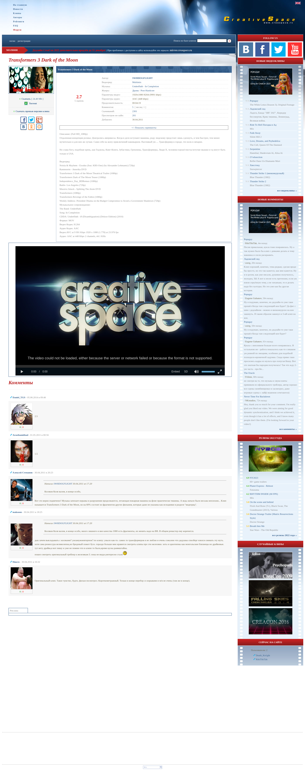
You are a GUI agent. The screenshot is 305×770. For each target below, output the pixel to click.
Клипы (17, 13)
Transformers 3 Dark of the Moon (75, 69)
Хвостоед (254, 165)
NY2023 (254, 477)
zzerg (247, 262)
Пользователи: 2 (259, 650)
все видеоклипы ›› (287, 190)
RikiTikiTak (251, 243)
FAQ (15, 25)
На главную (20, 5)
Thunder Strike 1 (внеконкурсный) (267, 173)
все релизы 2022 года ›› (284, 535)
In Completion (152, 86)
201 (134, 115)
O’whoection (256, 157)
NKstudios (250, 400)
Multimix (136, 82)
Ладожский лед (257, 108)
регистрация (24, 41)
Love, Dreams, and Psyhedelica (265, 141)
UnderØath (137, 86)
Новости (18, 9)
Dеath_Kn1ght (263, 655)
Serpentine (255, 149)
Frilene (248, 376)
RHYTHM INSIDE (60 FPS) (264, 494)
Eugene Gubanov (253, 298)
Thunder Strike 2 (258, 181)
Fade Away (255, 133)
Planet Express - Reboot (261, 485)
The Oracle (249, 373)
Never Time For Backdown (257, 396)
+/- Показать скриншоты (143, 127)
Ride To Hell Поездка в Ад (263, 124)
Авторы (17, 17)
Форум (17, 29)
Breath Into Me (257, 526)
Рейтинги (18, 21)
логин (12, 41)
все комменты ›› (288, 429)
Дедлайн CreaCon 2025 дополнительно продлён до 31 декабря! (69, 50)
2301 (134, 111)
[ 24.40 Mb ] (31, 98)
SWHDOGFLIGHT (63, 483)
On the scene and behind (261, 502)
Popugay (254, 100)
